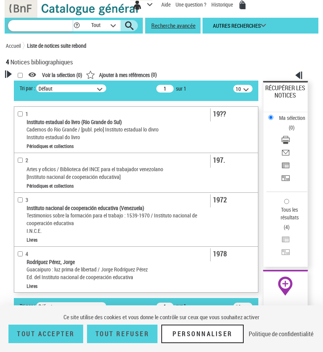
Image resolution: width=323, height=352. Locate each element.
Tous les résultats (290, 213)
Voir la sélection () (62, 75)
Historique (222, 4)
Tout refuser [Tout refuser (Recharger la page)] (122, 334)
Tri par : (27, 88)
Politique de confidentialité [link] (281, 334)
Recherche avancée (173, 25)
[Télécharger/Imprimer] (285, 142)
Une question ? (191, 4)
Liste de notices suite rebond (56, 45)
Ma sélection (292, 117)
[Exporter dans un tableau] (285, 168)
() (121, 74)
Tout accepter (46, 334)
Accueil (13, 45)
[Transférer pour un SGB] (285, 180)
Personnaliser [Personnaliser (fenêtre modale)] (202, 334)
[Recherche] (40, 25)
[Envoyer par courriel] (285, 155)
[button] (76, 25)
